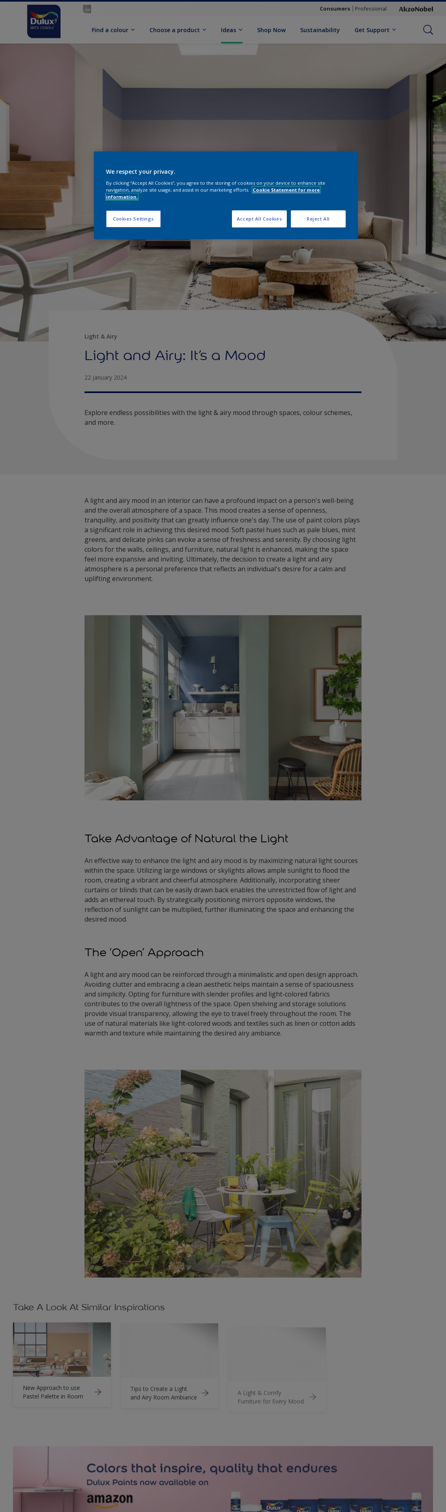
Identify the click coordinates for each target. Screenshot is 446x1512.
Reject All (318, 219)
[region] (226, 195)
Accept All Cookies (259, 219)
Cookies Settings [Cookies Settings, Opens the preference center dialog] (133, 219)
